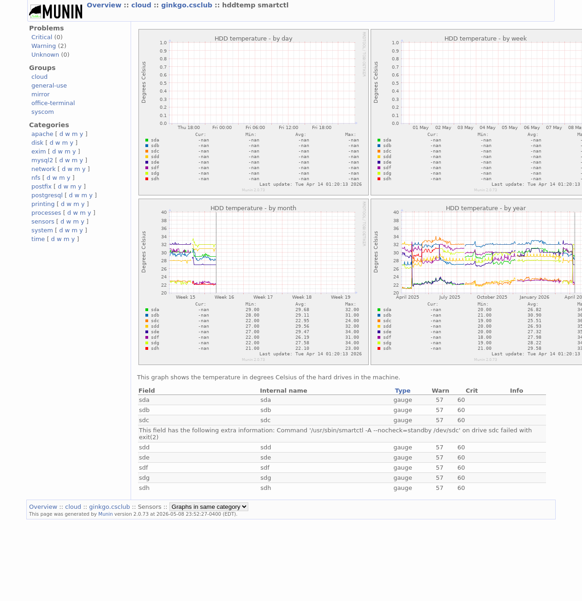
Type (403, 390)
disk (37, 142)
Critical (41, 37)
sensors (42, 221)
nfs (36, 177)
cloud (142, 5)
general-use (49, 85)
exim (38, 151)
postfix (41, 186)
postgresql (47, 195)
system (42, 230)
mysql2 (42, 160)
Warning (43, 45)
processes (46, 212)
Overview (105, 5)
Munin (105, 514)
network (43, 168)
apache (42, 133)
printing (42, 203)
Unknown (45, 54)
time (38, 239)
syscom (42, 111)
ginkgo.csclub (188, 5)
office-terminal (53, 103)
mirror (40, 94)
